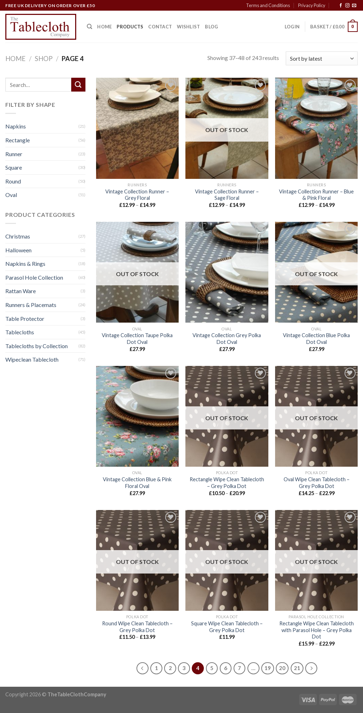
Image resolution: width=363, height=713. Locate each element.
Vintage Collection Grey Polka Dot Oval (226, 338)
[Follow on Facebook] (341, 5)
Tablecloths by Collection (36, 345)
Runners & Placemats (30, 304)
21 (297, 668)
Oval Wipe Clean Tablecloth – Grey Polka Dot (317, 482)
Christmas (17, 236)
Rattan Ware (20, 291)
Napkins (15, 126)
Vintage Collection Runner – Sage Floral (227, 194)
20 (282, 668)
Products (130, 26)
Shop (43, 58)
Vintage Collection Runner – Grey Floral (137, 194)
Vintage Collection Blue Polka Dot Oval (316, 338)
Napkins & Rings (25, 263)
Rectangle (17, 140)
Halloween (18, 250)
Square (13, 167)
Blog (211, 26)
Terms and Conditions (268, 5)
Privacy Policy (311, 5)
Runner (13, 153)
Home (104, 26)
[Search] (89, 26)
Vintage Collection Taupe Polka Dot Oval (137, 338)
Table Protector (24, 318)
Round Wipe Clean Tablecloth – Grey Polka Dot (137, 626)
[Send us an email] (354, 5)
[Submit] (78, 85)
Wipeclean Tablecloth (31, 359)
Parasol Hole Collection (34, 277)
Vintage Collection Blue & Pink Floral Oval (137, 482)
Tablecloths (19, 332)
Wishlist (188, 26)
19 (267, 668)
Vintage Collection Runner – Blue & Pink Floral (316, 194)
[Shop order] (322, 58)
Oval (11, 195)
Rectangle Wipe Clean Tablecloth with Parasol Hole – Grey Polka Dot (316, 630)
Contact (160, 26)
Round (13, 181)
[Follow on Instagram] (347, 5)
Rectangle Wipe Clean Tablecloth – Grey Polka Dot (227, 482)
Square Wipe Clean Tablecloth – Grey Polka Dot (227, 626)
